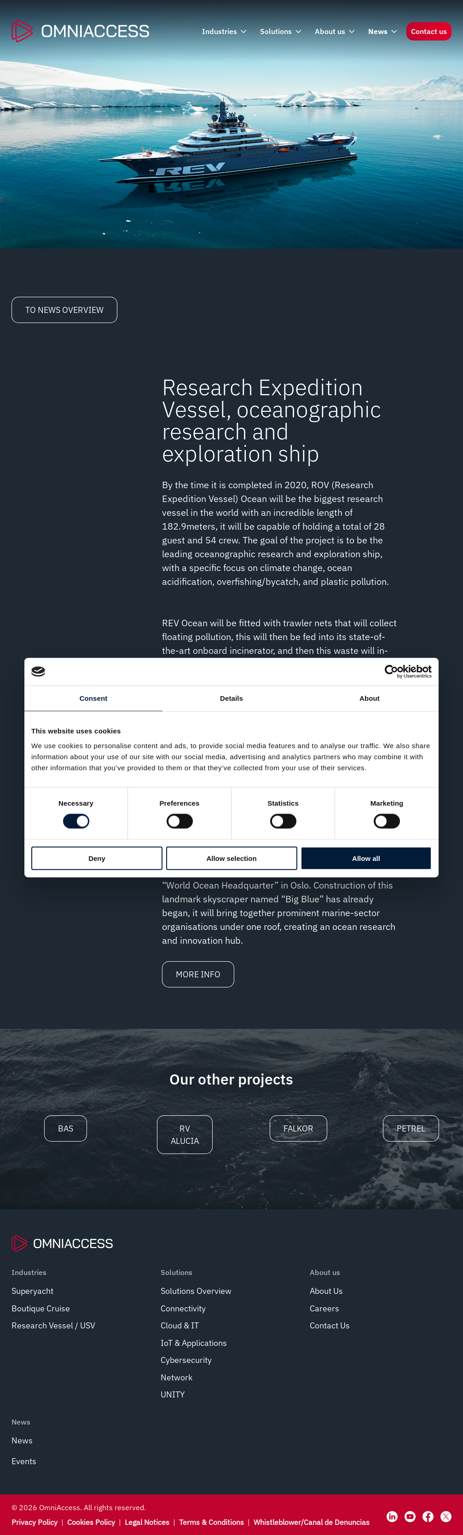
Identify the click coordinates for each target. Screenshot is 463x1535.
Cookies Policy (91, 1522)
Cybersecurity (186, 1360)
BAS (65, 1128)
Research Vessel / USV (53, 1325)
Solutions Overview (196, 1291)
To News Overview (64, 310)
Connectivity (183, 1308)
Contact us (429, 31)
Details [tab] (231, 698)
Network (176, 1377)
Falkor (298, 1128)
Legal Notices (147, 1522)
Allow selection (231, 858)
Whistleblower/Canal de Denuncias (312, 1522)
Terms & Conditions (211, 1522)
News (381, 31)
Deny (96, 858)
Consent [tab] (94, 698)
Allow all (366, 858)
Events (24, 1461)
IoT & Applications (194, 1343)
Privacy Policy (35, 1522)
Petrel (411, 1128)
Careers (324, 1308)
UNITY (173, 1394)
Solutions (280, 31)
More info (198, 974)
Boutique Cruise (41, 1308)
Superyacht (32, 1291)
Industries (223, 31)
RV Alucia (185, 1134)
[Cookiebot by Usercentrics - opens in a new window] (391, 672)
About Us (326, 1291)
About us (334, 31)
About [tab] (369, 698)
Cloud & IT (180, 1325)
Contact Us (330, 1325)
